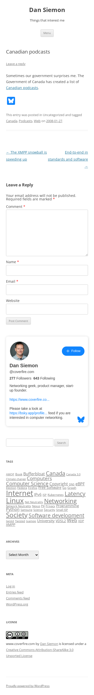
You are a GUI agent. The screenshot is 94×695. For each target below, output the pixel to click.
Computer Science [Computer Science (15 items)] (27, 483)
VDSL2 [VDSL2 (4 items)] (61, 521)
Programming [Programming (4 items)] (67, 506)
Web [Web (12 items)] (72, 520)
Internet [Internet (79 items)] (19, 493)
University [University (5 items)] (46, 520)
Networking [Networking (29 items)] (60, 501)
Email (12, 281)
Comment (15, 206)
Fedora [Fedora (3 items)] (22, 488)
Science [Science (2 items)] (38, 510)
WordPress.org (17, 604)
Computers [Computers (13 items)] (39, 478)
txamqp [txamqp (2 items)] (31, 521)
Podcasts (25, 121)
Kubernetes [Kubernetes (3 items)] (56, 495)
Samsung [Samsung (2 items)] (26, 510)
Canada (11, 121)
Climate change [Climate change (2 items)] (16, 479)
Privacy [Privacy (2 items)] (50, 506)
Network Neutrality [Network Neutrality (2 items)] (18, 506)
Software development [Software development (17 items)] (56, 515)
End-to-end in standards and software (68, 159)
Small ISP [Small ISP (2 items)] (62, 510)
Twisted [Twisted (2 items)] (20, 521)
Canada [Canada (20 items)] (55, 473)
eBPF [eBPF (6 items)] (80, 484)
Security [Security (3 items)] (49, 510)
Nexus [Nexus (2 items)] (36, 506)
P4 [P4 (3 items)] (43, 506)
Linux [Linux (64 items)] (15, 500)
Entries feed (15, 592)
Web (37, 121)
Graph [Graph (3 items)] (71, 488)
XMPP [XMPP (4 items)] (10, 524)
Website (13, 300)
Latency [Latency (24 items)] (75, 494)
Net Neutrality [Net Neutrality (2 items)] (34, 502)
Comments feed (18, 598)
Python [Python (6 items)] (13, 509)
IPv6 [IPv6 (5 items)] (38, 494)
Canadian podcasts (22, 87)
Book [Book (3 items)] (18, 474)
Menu (47, 33)
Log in (10, 586)
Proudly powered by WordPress (28, 686)
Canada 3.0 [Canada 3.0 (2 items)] (73, 474)
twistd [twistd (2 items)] (10, 521)
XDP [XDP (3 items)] (81, 521)
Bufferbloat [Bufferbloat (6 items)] (34, 474)
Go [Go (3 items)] (64, 488)
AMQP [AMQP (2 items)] (10, 474)
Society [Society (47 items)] (17, 514)
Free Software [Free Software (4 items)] (49, 487)
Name (12, 261)
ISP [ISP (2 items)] (45, 495)
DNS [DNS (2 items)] (71, 484)
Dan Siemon (47, 10)
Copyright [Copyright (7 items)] (58, 484)
